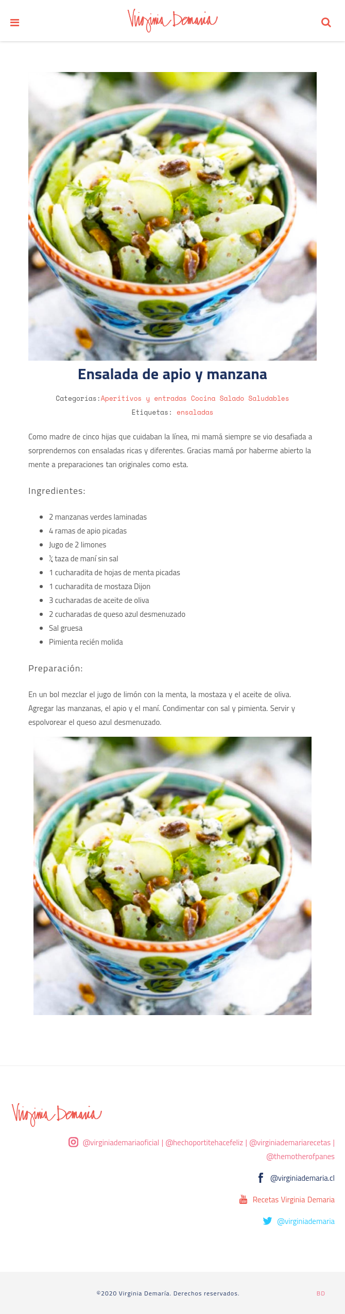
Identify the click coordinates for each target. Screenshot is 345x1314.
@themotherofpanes (300, 1156)
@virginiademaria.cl (302, 1178)
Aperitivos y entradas (144, 398)
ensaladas (195, 412)
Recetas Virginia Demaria (294, 1199)
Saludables (268, 398)
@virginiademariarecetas (290, 1142)
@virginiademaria (306, 1221)
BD (321, 1293)
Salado (232, 398)
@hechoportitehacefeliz (204, 1142)
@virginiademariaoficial (121, 1142)
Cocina (203, 398)
